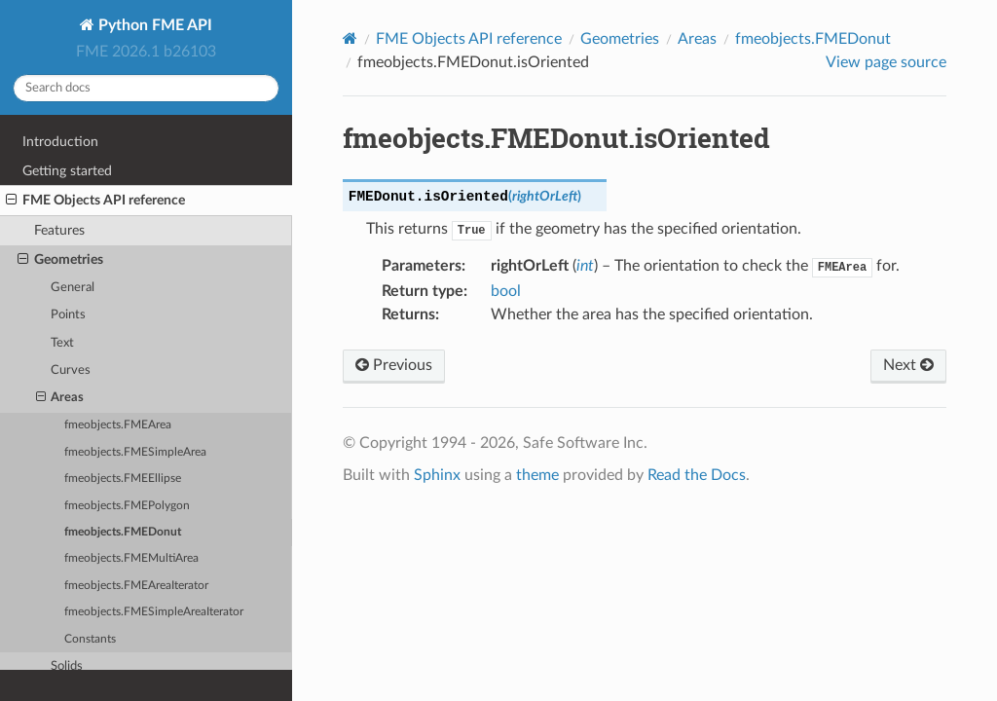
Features (59, 230)
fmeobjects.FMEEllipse (122, 478)
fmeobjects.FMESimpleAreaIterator (153, 612)
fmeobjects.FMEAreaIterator (136, 585)
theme (537, 475)
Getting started (67, 171)
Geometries (60, 260)
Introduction (60, 141)
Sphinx (437, 475)
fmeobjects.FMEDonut (122, 532)
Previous (393, 365)
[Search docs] (146, 88)
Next (908, 365)
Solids (67, 666)
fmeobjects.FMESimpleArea (135, 452)
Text (62, 343)
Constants (90, 639)
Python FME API (153, 25)
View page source (886, 62)
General (72, 287)
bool (506, 291)
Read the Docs (696, 475)
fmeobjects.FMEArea (117, 425)
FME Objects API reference (95, 200)
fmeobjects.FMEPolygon (127, 505)
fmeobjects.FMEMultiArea (131, 558)
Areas (60, 398)
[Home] (350, 38)
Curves (71, 370)
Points (68, 315)
